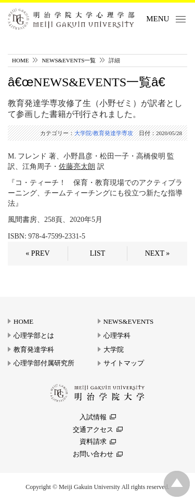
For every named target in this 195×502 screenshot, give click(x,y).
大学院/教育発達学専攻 (103, 133)
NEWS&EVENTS (128, 321)
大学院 (113, 349)
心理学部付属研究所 (44, 363)
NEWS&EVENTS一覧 (69, 60)
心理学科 (117, 335)
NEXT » (157, 253)
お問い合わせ (93, 454)
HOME (20, 60)
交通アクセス (93, 429)
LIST (98, 253)
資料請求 (93, 441)
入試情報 (93, 417)
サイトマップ (123, 363)
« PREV (37, 253)
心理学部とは (34, 335)
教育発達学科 (34, 349)
